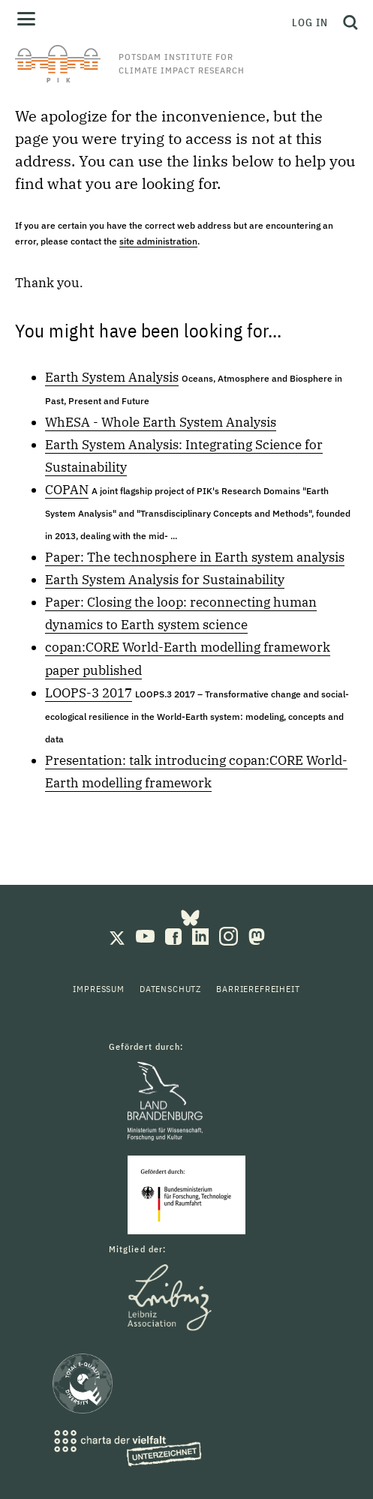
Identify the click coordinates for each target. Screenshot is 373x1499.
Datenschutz (170, 988)
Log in (310, 22)
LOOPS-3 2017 (88, 693)
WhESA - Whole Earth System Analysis (160, 422)
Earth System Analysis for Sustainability (164, 579)
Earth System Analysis (112, 377)
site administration (158, 241)
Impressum (99, 988)
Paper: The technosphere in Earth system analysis (194, 557)
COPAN (67, 489)
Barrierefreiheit (257, 988)
